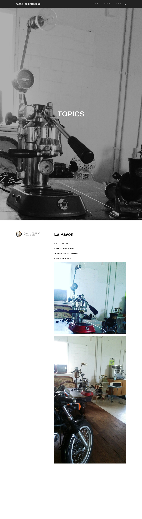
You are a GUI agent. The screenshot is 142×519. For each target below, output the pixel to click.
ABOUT (96, 4)
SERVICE (108, 4)
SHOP (118, 4)
